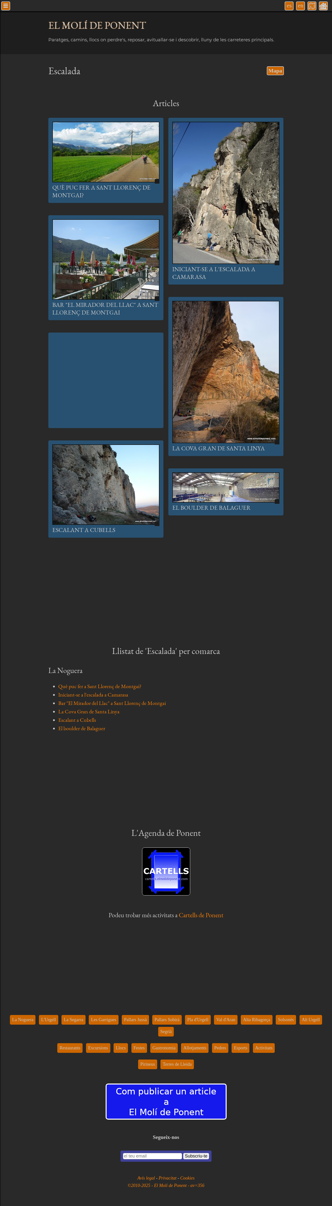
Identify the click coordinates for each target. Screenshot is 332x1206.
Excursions (98, 1047)
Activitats (263, 1047)
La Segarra (73, 1019)
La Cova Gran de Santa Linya (218, 448)
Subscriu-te (196, 1156)
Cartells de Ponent (201, 915)
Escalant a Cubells (83, 530)
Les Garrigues (103, 1019)
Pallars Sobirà (167, 1019)
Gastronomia (164, 1047)
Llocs (121, 1047)
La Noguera (22, 1019)
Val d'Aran (225, 1019)
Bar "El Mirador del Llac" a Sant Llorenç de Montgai (105, 308)
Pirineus (147, 1064)
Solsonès (286, 1019)
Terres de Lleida (177, 1064)
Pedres (220, 1047)
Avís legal (146, 1178)
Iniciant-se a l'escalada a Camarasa (93, 694)
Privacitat (168, 1178)
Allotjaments (194, 1047)
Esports (240, 1047)
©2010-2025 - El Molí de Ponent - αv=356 (166, 1185)
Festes (139, 1047)
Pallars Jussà (135, 1019)
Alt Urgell (311, 1019)
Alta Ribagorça (256, 1019)
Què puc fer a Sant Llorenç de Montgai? (99, 686)
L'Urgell (48, 1019)
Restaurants (70, 1047)
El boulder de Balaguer (211, 507)
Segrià (166, 1031)
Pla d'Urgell (197, 1019)
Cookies (187, 1178)
